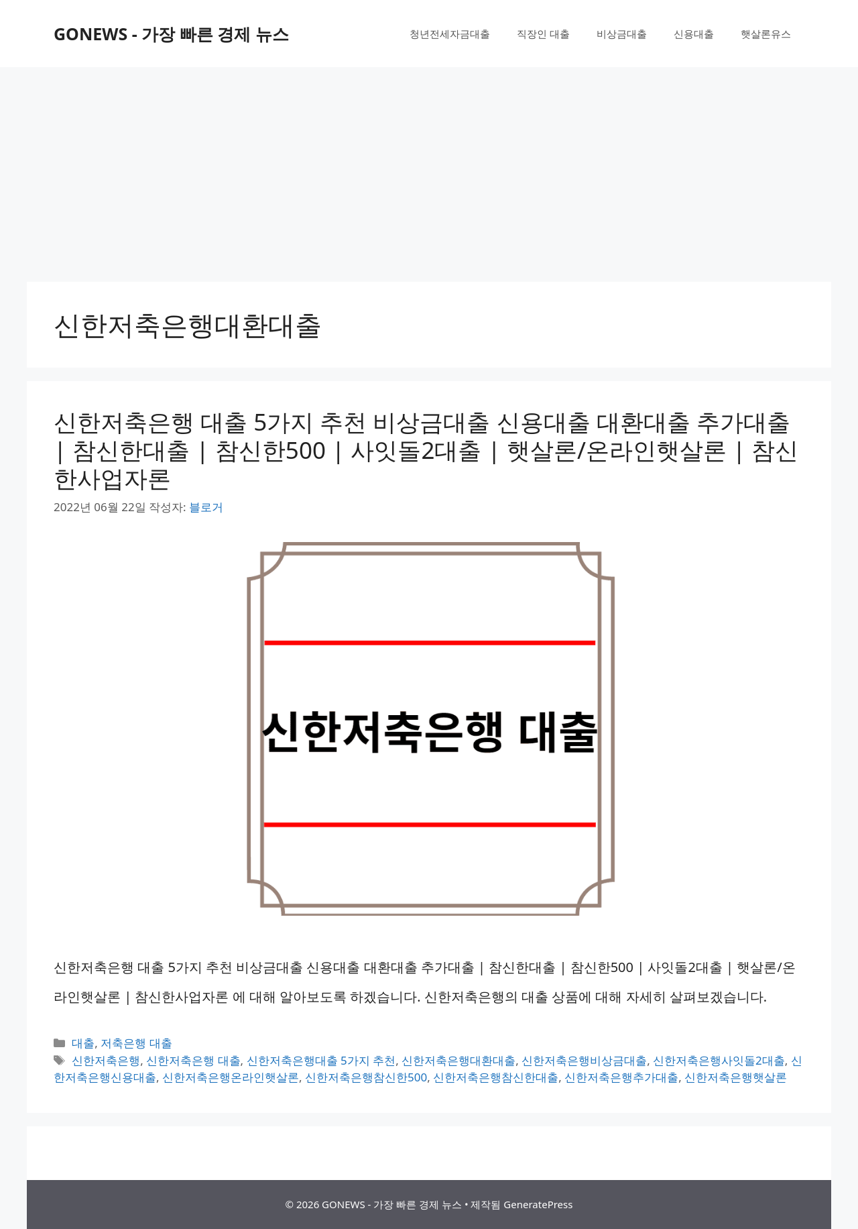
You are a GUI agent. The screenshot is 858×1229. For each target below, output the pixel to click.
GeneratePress (537, 1204)
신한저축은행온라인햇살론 (230, 1077)
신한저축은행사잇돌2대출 (719, 1060)
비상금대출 (622, 33)
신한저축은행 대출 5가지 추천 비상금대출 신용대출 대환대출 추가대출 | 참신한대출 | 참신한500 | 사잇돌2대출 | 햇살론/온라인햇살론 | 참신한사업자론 (426, 450)
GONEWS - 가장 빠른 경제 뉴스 (171, 33)
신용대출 (694, 33)
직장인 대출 (543, 33)
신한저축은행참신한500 (366, 1077)
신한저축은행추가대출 (621, 1077)
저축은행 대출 (136, 1043)
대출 (83, 1043)
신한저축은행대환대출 (458, 1060)
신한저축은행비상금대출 (584, 1060)
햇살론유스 (766, 33)
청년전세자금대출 (450, 33)
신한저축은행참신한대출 (495, 1077)
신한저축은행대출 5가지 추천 (321, 1060)
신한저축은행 (106, 1060)
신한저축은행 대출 (193, 1060)
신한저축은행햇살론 (735, 1077)
